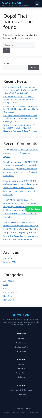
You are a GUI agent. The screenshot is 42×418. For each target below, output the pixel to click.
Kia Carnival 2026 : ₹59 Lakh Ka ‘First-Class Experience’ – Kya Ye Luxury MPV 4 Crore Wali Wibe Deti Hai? (20, 90)
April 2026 (7, 258)
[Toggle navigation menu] (37, 3)
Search (6, 63)
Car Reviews (21, 343)
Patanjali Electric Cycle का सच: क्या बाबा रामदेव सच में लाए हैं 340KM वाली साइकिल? (20, 153)
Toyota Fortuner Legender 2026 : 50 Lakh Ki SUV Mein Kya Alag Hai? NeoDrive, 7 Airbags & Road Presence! (20, 128)
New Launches (9, 299)
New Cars (7, 296)
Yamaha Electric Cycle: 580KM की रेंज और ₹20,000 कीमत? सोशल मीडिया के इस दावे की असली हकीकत (20, 165)
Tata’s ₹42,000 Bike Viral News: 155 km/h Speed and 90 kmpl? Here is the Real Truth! (20, 191)
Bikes (5, 284)
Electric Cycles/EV (21, 347)
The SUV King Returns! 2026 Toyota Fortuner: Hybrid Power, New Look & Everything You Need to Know (19, 203)
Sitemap (28, 408)
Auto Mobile (8, 281)
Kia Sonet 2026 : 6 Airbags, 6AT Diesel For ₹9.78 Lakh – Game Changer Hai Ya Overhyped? (20, 109)
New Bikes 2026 (21, 351)
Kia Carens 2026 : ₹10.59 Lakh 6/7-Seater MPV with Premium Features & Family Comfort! (20, 99)
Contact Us (21, 369)
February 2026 (9, 262)
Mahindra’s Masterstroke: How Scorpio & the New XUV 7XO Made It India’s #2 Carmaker (20, 213)
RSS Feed (20, 408)
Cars (5, 288)
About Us (21, 364)
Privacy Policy (21, 373)
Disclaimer (21, 377)
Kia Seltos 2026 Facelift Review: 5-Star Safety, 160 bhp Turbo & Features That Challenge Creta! (20, 118)
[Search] (6, 50)
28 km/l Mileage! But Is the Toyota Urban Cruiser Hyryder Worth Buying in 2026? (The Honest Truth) (20, 225)
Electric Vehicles (10, 292)
